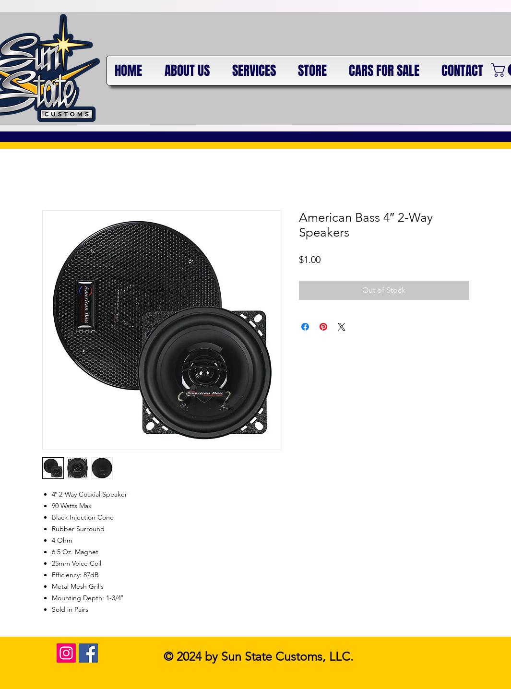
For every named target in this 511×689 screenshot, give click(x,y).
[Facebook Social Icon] (88, 653)
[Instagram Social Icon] (66, 653)
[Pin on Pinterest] (323, 327)
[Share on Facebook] (305, 327)
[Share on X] (341, 327)
